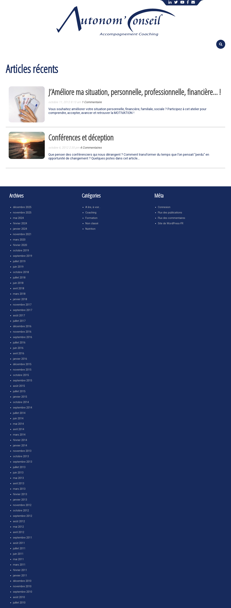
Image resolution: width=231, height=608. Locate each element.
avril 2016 (18, 353)
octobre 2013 (21, 456)
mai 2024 (18, 218)
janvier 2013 (20, 499)
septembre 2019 (22, 256)
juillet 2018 (19, 277)
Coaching (90, 212)
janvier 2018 (20, 299)
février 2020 (20, 245)
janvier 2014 (20, 445)
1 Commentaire (92, 102)
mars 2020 (19, 239)
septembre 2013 (22, 461)
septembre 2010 (22, 591)
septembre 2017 (22, 310)
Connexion (164, 207)
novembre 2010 (22, 586)
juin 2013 (18, 472)
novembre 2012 (22, 505)
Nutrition (90, 228)
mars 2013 (19, 488)
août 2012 (19, 521)
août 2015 (19, 386)
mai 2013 (18, 478)
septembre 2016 (22, 337)
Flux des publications (170, 212)
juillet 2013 (19, 467)
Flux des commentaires (171, 218)
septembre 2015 (22, 380)
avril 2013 (18, 483)
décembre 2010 (22, 581)
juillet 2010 (19, 602)
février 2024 (20, 223)
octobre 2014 (21, 402)
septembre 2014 (22, 407)
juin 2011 (18, 553)
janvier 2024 (20, 228)
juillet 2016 (19, 342)
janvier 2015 (20, 396)
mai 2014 (18, 423)
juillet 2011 (19, 548)
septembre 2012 (22, 516)
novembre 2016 (22, 331)
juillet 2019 (19, 261)
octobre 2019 (21, 250)
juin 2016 (18, 348)
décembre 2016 (22, 326)
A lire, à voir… (93, 207)
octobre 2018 (21, 272)
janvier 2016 (20, 358)
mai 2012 (18, 526)
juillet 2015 (19, 391)
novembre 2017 (22, 304)
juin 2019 (18, 266)
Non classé (91, 223)
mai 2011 (18, 559)
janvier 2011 (20, 575)
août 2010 (19, 597)
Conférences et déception (81, 137)
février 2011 (20, 570)
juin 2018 (18, 283)
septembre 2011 (22, 537)
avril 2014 (18, 429)
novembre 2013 (22, 451)
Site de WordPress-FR (170, 223)
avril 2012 (18, 532)
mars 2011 (19, 564)
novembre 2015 (22, 369)
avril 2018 (18, 288)
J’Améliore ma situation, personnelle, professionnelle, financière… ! (134, 91)
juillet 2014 (19, 413)
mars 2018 (19, 293)
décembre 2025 (22, 207)
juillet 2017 (19, 321)
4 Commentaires (91, 147)
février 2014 (20, 440)
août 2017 (19, 315)
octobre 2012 (21, 510)
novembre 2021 (22, 234)
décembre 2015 (22, 364)
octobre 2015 (21, 375)
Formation (91, 218)
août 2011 (19, 543)
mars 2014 (19, 434)
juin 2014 (18, 418)
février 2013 (20, 494)
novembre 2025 (22, 212)
